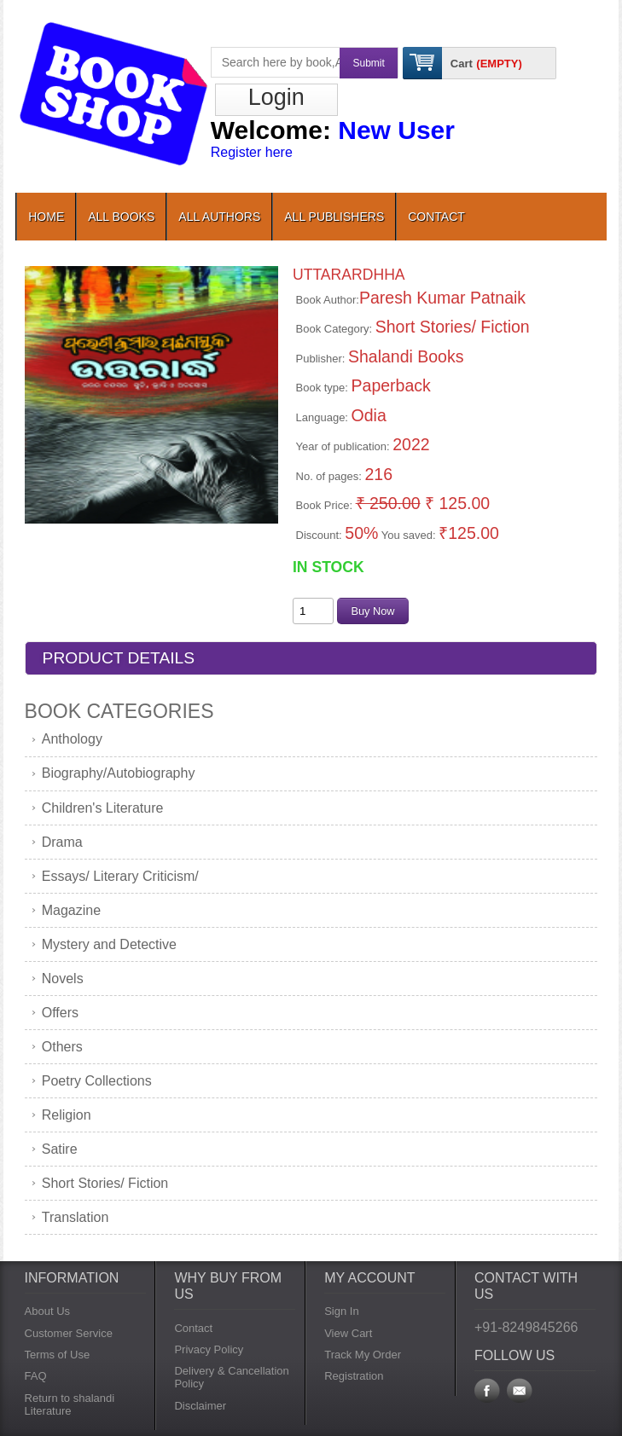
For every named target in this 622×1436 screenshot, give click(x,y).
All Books (121, 216)
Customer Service (69, 1333)
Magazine (71, 910)
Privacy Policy (208, 1349)
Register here (252, 152)
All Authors (219, 216)
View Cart (348, 1333)
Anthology (72, 739)
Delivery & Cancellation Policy (231, 1377)
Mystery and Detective (109, 944)
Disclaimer (200, 1405)
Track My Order (362, 1354)
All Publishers (334, 216)
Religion (66, 1115)
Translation (75, 1217)
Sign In (341, 1311)
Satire (60, 1149)
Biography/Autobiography (118, 773)
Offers (60, 1012)
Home (46, 216)
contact (436, 216)
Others (62, 1046)
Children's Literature (103, 808)
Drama (62, 842)
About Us (47, 1311)
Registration (353, 1375)
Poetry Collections (97, 1081)
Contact (193, 1328)
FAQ (36, 1375)
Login (276, 97)
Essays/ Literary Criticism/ (120, 876)
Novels (63, 978)
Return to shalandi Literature (70, 1404)
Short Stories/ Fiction (105, 1183)
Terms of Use (57, 1354)
